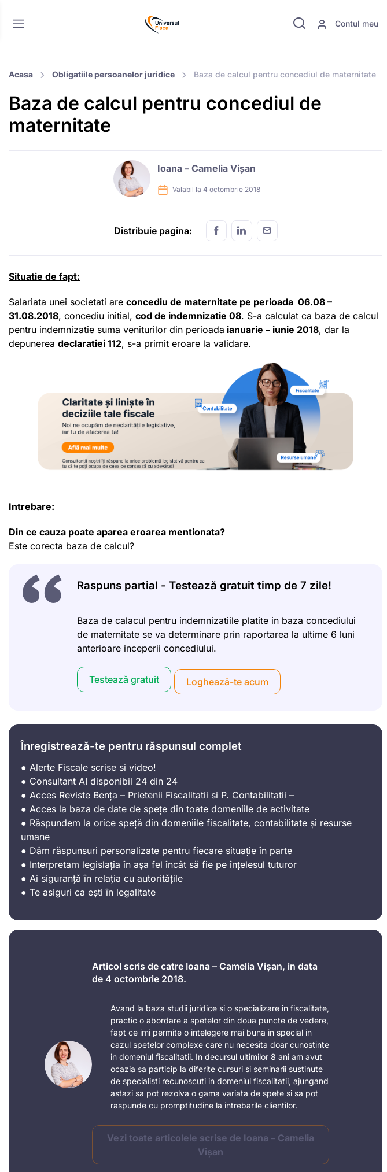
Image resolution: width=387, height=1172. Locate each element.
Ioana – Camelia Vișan (206, 168)
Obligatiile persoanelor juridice (113, 74)
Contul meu (347, 24)
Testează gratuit (124, 679)
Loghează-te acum (227, 681)
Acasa (21, 74)
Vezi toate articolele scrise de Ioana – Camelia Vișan (210, 1145)
